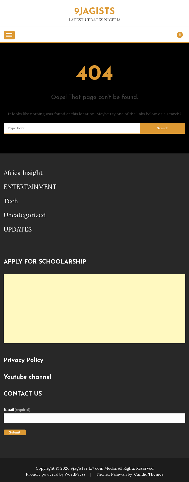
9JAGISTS (94, 11)
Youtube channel (27, 377)
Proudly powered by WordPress (56, 474)
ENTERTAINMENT (30, 187)
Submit (14, 432)
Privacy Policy (23, 361)
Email (17, 409)
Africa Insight (23, 173)
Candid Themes (148, 474)
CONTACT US (23, 394)
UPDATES (18, 229)
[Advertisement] (94, 308)
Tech (11, 201)
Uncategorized (25, 215)
